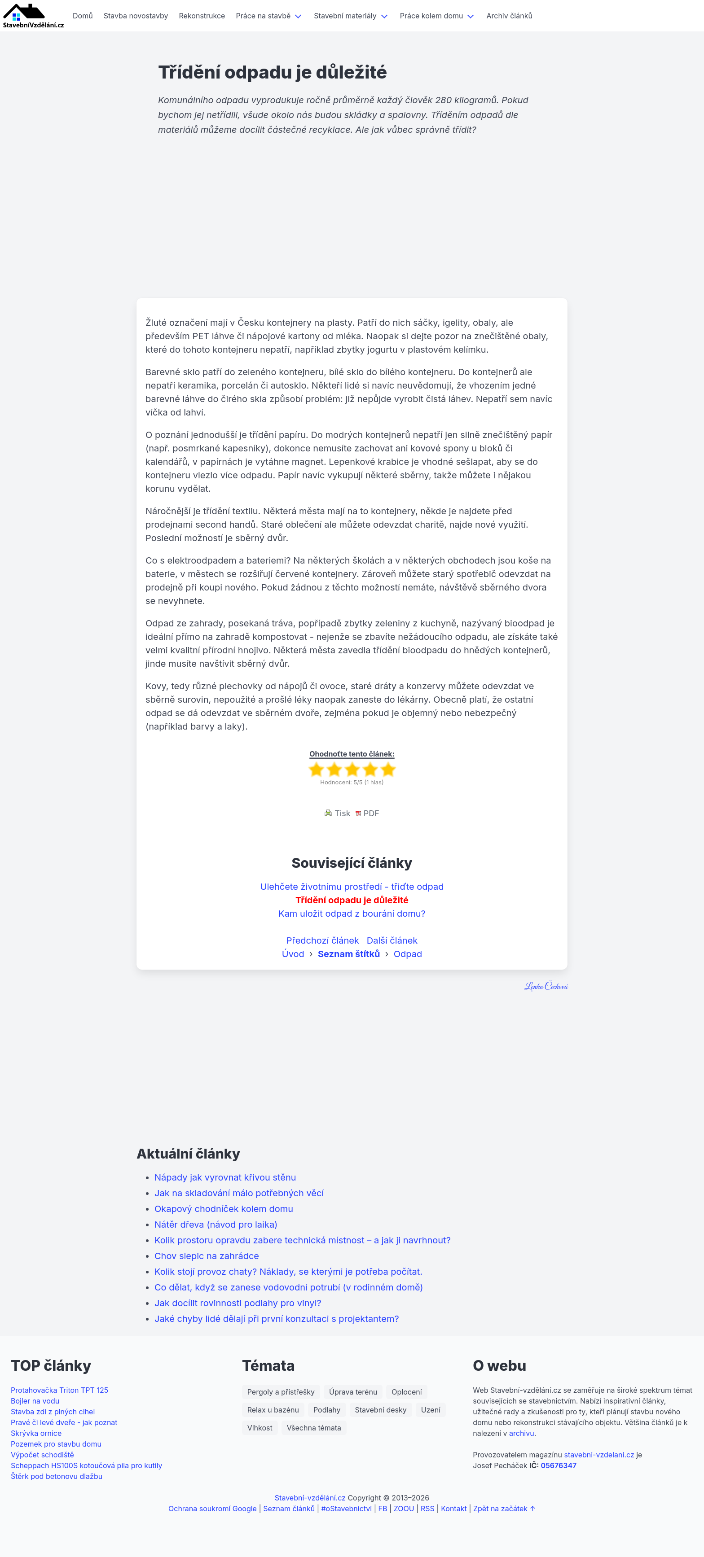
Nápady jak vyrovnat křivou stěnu (225, 1177)
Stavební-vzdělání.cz (310, 1497)
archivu (521, 1433)
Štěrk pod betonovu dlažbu (56, 1476)
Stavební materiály (345, 15)
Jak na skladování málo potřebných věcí (239, 1193)
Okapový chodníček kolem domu (223, 1208)
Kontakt (453, 1508)
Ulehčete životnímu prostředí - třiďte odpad (352, 886)
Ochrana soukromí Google (212, 1508)
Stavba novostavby (136, 15)
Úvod (293, 954)
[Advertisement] (352, 228)
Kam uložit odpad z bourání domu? (352, 913)
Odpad (408, 954)
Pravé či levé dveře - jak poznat (64, 1422)
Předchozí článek (322, 940)
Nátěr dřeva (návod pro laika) (215, 1224)
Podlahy (327, 1409)
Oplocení (407, 1391)
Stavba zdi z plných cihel (53, 1411)
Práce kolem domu (431, 15)
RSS (428, 1508)
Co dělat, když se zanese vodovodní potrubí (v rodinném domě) (288, 1287)
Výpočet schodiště (42, 1454)
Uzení (430, 1409)
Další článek (392, 940)
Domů (83, 15)
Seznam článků (289, 1508)
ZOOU (404, 1508)
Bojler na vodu (35, 1400)
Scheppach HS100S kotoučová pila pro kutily (87, 1465)
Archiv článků (509, 15)
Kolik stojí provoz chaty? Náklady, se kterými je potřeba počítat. (288, 1271)
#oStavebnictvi (346, 1508)
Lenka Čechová (546, 987)
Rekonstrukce (202, 15)
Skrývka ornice (36, 1433)
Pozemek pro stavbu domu (56, 1443)
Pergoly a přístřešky (281, 1391)
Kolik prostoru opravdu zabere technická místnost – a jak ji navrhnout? (302, 1240)
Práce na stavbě (263, 15)
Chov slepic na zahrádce (206, 1256)
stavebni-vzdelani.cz (599, 1454)
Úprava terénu (353, 1391)
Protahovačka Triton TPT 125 (59, 1390)
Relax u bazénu (273, 1409)
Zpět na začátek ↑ (504, 1508)
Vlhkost (260, 1427)
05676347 (558, 1465)
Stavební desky (381, 1409)
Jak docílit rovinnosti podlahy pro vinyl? (237, 1303)
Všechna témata (314, 1427)
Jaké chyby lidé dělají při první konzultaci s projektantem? (276, 1318)
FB (382, 1508)
